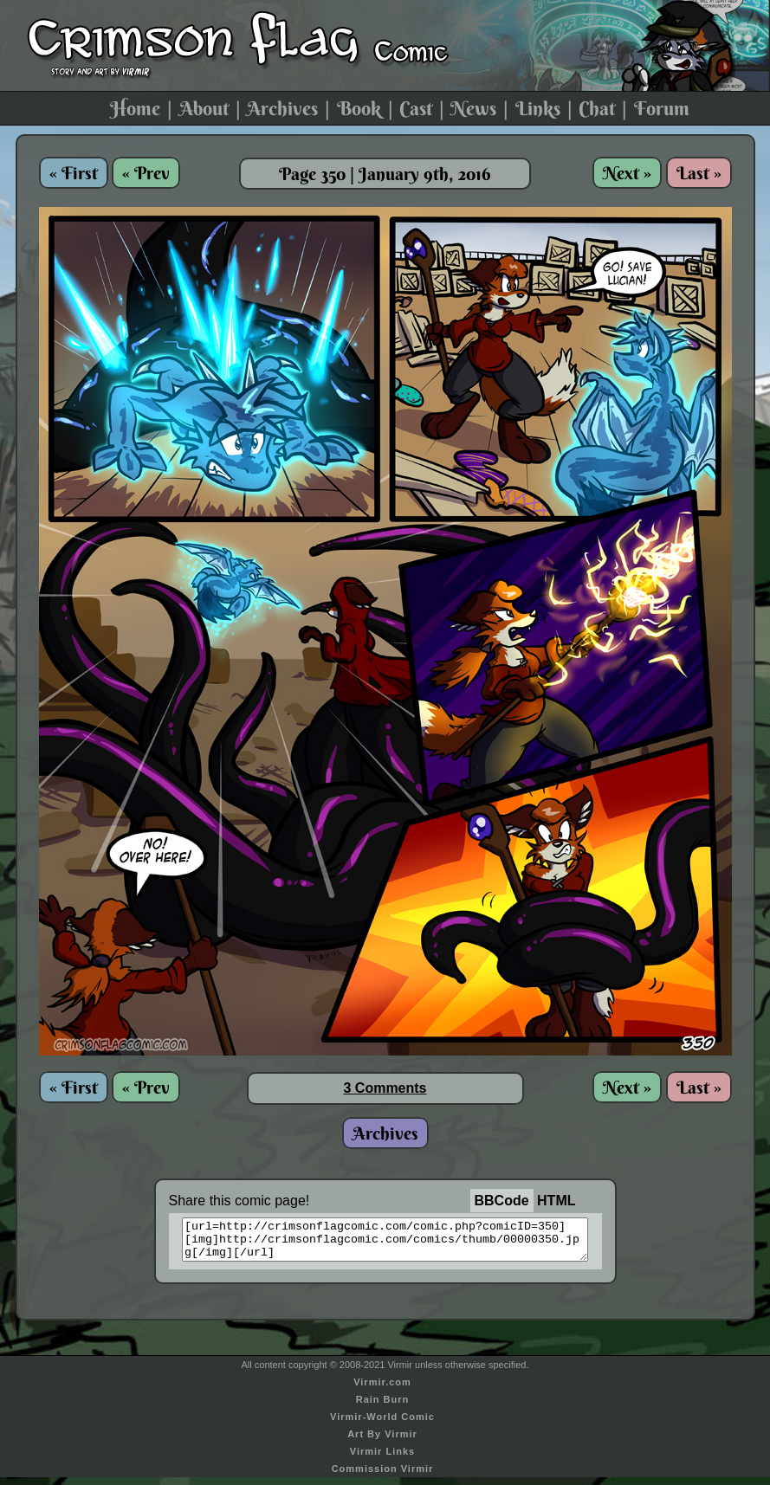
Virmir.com (382, 1390)
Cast (415, 108)
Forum (661, 108)
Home (135, 108)
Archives (282, 108)
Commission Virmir (383, 1476)
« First (73, 173)
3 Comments (384, 1088)
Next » (627, 173)
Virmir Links (382, 1459)
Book (359, 108)
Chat (597, 108)
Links (537, 108)
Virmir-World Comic (382, 1424)
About (204, 108)
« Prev (146, 173)
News (473, 108)
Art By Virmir (382, 1442)
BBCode (502, 1200)
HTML (556, 1200)
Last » (698, 173)
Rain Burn (383, 1407)
